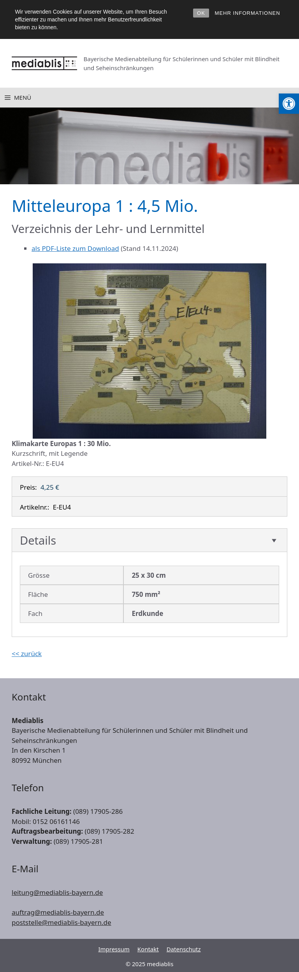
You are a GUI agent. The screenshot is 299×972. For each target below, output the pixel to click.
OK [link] (201, 13)
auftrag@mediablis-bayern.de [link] (58, 912)
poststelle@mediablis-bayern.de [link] (61, 922)
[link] (289, 103)
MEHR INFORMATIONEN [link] (247, 13)
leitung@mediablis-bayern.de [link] (57, 892)
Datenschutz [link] (184, 949)
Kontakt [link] (148, 949)
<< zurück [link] (27, 653)
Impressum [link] (113, 949)
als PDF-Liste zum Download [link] (75, 248)
